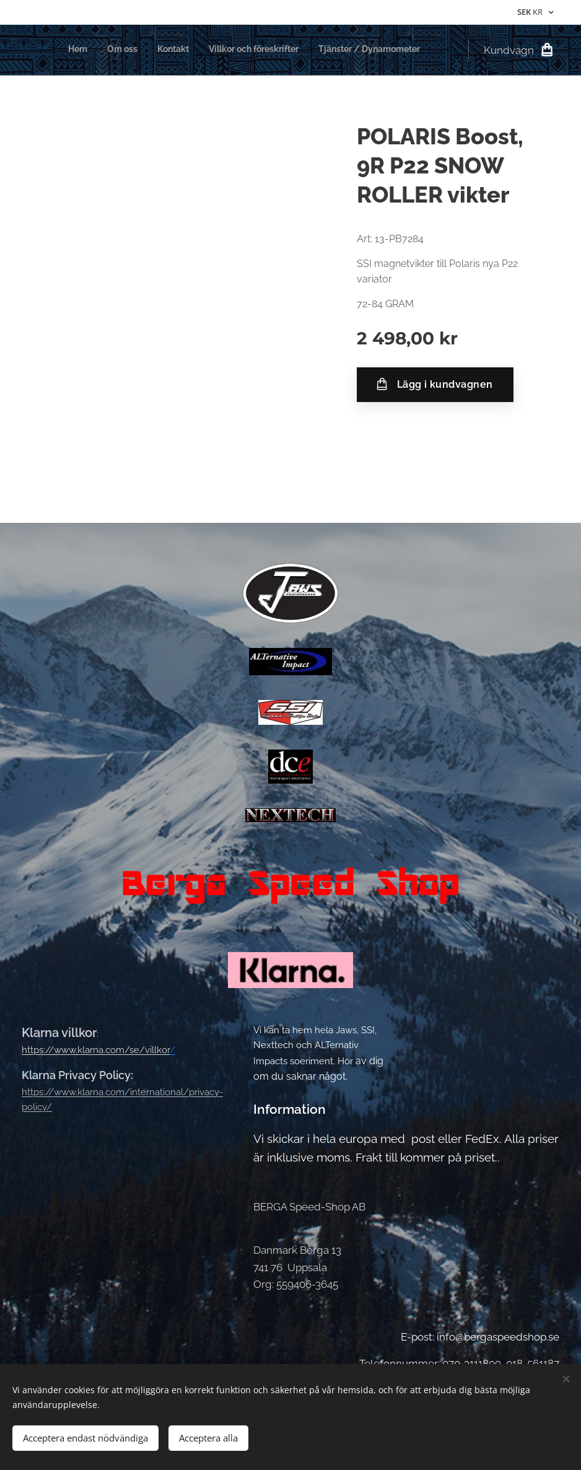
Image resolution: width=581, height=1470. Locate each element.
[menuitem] (330, 50)
